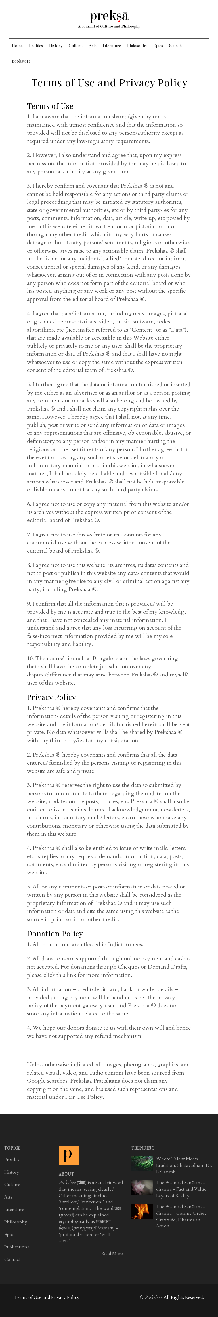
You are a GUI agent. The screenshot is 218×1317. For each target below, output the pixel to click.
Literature (112, 45)
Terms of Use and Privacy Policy (46, 1297)
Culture (76, 45)
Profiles (36, 45)
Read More (112, 1253)
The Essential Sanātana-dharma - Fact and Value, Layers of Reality (182, 1189)
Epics (158, 45)
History (55, 45)
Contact (12, 1259)
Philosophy (137, 45)
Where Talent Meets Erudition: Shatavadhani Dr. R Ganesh (184, 1165)
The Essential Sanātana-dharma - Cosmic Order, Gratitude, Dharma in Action (181, 1216)
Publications (16, 1247)
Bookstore (21, 61)
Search (175, 45)
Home (17, 45)
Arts (93, 45)
